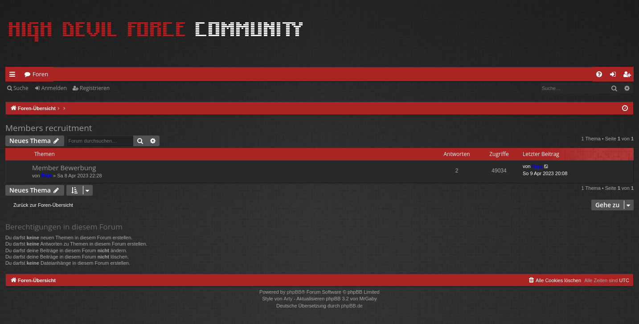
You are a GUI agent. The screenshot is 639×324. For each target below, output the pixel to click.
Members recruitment (48, 128)
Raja (46, 175)
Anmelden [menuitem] (615, 76)
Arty (288, 298)
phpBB (294, 292)
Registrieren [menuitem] (629, 76)
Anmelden (54, 88)
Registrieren (95, 88)
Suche (21, 88)
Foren (40, 74)
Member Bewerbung (64, 167)
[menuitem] (599, 74)
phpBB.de (352, 305)
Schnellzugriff (14, 76)
